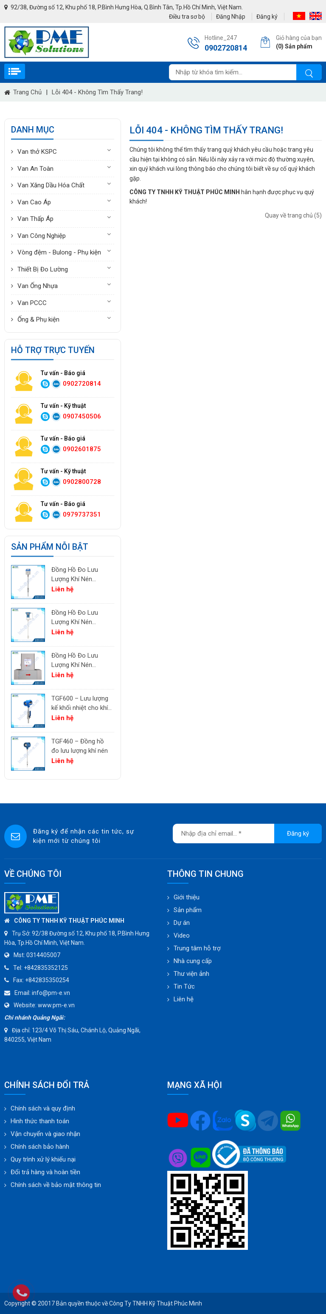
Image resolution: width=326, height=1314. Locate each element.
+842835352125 (46, 967)
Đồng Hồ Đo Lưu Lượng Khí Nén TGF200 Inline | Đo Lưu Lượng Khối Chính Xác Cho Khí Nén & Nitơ (77, 661)
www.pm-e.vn (56, 1005)
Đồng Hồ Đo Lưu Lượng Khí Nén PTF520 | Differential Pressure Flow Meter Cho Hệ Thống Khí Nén (80, 575)
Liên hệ (184, 999)
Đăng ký (267, 16)
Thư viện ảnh (191, 974)
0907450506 (82, 416)
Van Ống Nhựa (37, 286)
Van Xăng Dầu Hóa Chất (50, 185)
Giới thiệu (187, 897)
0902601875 (82, 449)
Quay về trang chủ (293, 215)
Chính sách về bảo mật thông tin (56, 1185)
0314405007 (43, 955)
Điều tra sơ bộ (187, 16)
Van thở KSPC (37, 151)
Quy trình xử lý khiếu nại (43, 1159)
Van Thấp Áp (35, 219)
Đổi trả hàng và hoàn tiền (45, 1172)
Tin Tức (184, 986)
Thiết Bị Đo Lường (42, 269)
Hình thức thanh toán (40, 1121)
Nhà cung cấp (193, 961)
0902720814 (82, 383)
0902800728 (82, 482)
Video (182, 935)
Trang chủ (27, 92)
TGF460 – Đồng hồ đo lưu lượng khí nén (79, 746)
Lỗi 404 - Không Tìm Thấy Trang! (97, 92)
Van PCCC (32, 303)
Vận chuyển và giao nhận (45, 1134)
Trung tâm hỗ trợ (197, 948)
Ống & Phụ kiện (38, 319)
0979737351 (82, 514)
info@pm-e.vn (51, 992)
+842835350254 (47, 980)
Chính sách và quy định (43, 1108)
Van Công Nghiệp (41, 236)
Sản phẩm (188, 910)
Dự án (182, 923)
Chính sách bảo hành (40, 1146)
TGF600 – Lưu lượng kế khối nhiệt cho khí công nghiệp (79, 704)
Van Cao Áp (34, 202)
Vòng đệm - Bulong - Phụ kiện (59, 252)
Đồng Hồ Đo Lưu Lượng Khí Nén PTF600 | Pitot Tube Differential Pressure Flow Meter (80, 618)
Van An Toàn (35, 168)
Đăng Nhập (230, 16)
